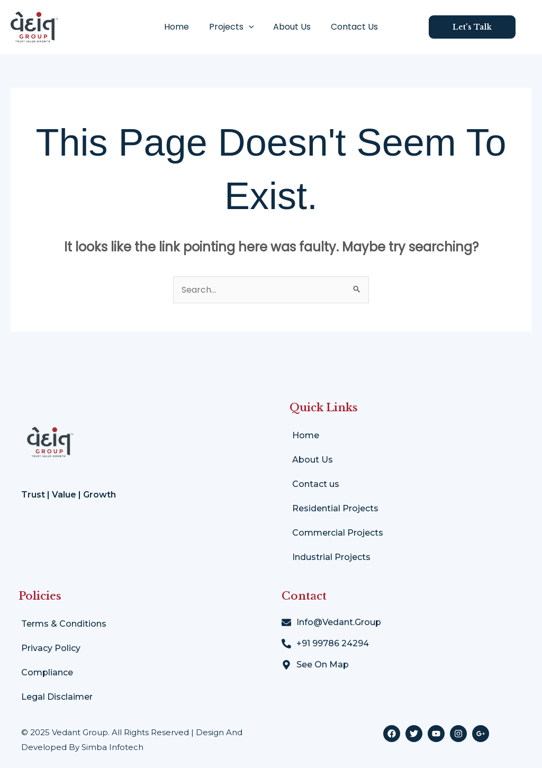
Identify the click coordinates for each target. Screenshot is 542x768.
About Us (291, 27)
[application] (250, 27)
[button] (480, 27)
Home (180, 27)
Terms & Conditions (63, 624)
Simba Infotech (112, 747)
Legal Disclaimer (57, 697)
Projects (232, 27)
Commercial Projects (337, 533)
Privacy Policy (50, 648)
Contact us (315, 484)
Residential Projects (335, 508)
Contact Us (350, 27)
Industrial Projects (331, 557)
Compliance (47, 672)
